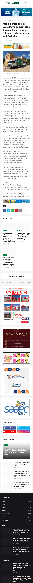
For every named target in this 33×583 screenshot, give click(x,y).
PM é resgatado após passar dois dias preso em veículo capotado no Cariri (22, 484)
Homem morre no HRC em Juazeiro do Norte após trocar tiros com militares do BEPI (22, 474)
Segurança (16, 520)
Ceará (16, 507)
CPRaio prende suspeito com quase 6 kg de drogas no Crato (22, 464)
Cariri (12, 20)
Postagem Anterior (7, 282)
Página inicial (6, 20)
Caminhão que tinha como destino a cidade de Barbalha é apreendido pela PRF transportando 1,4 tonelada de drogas (22, 567)
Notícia (16, 511)
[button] (2, 2)
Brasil (16, 501)
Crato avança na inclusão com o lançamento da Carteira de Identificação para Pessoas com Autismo (9, 237)
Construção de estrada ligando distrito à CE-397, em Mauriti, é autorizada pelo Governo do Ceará (23, 236)
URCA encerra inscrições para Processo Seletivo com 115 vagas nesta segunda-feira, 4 (21, 540)
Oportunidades (16, 514)
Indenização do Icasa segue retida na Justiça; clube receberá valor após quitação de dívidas (22, 550)
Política (16, 517)
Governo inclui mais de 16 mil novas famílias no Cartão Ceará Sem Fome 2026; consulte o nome (22, 579)
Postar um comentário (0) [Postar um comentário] (16, 276)
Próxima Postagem (26, 282)
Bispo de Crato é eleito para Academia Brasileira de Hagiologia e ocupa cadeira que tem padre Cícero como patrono (9, 261)
